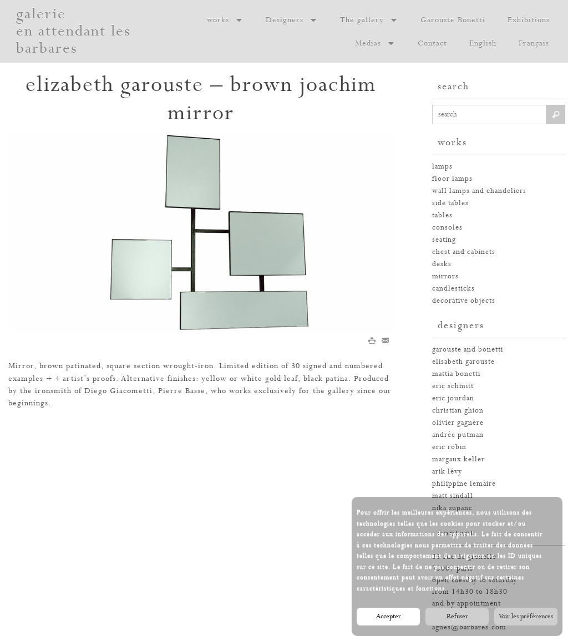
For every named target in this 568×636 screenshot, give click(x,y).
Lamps (442, 166)
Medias (375, 43)
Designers (292, 20)
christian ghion (458, 410)
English (482, 43)
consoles (447, 227)
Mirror (21, 366)
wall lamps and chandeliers (479, 191)
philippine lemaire (464, 484)
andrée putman (458, 435)
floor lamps (452, 179)
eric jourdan (453, 398)
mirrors (445, 276)
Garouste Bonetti (452, 20)
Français (534, 43)
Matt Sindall (452, 496)
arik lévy (447, 471)
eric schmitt (453, 386)
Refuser (457, 617)
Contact (432, 43)
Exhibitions (529, 20)
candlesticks (453, 288)
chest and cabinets (463, 252)
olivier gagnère (458, 423)
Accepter (388, 617)
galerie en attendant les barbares (73, 31)
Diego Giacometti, (119, 391)
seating (444, 240)
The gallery (369, 20)
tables (442, 215)
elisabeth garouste (463, 362)
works (225, 20)
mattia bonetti (456, 374)
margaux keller (458, 459)
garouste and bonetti (467, 349)
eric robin (449, 447)
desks (442, 264)
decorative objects (463, 301)
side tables (450, 203)
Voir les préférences (526, 617)
